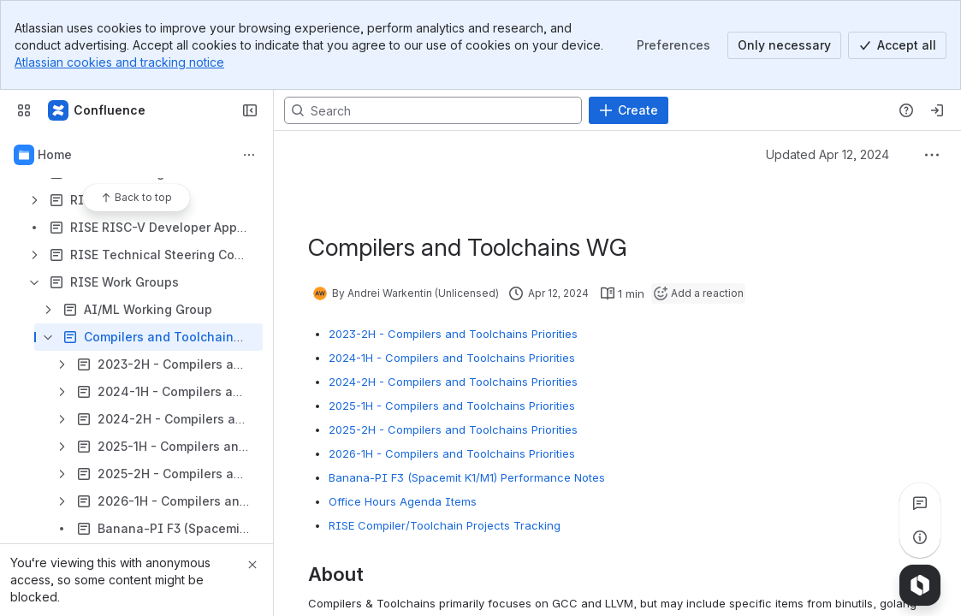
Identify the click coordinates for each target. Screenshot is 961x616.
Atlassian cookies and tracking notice (119, 62)
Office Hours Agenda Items (403, 501)
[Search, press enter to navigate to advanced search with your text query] (433, 110)
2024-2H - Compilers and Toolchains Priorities (453, 381)
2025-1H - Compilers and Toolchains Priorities (452, 405)
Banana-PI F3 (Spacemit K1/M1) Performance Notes (467, 477)
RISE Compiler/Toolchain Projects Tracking (445, 525)
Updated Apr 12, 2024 (827, 154)
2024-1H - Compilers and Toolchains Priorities (452, 357)
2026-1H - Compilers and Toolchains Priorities (452, 453)
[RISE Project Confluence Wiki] (97, 110)
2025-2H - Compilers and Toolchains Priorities (453, 429)
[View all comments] (920, 503)
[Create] (628, 110)
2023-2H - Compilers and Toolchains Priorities (453, 334)
